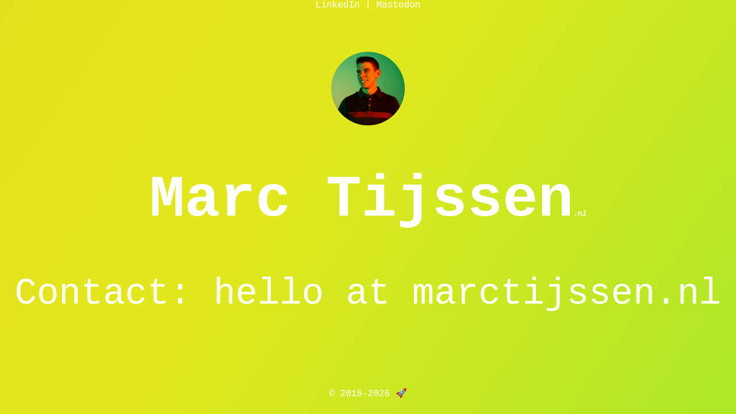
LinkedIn (338, 5)
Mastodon (398, 5)
